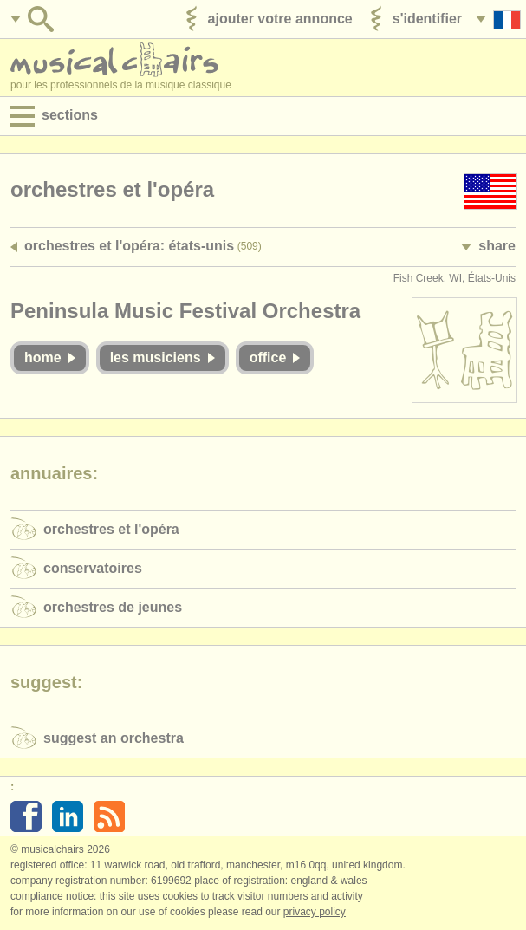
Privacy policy (314, 912)
